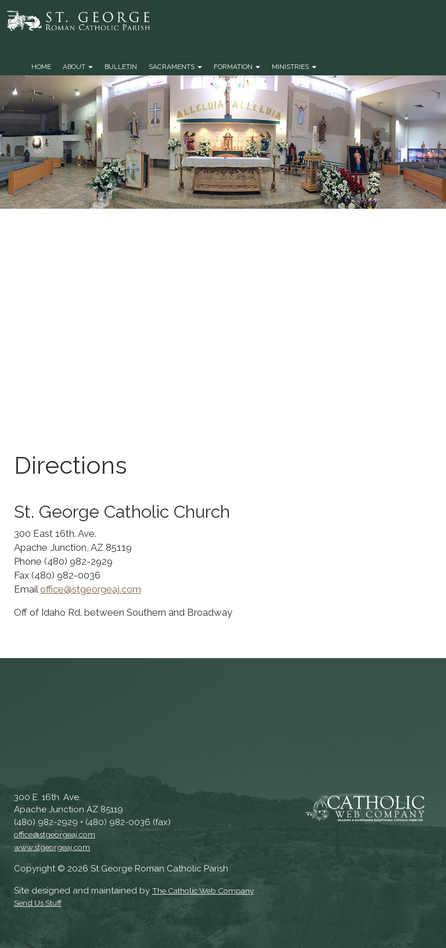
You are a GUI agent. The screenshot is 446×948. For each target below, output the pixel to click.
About (78, 67)
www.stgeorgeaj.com (52, 847)
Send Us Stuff (38, 902)
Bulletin (121, 67)
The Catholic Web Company (203, 890)
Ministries (294, 67)
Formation (237, 67)
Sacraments (175, 67)
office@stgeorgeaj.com (90, 589)
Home (41, 67)
